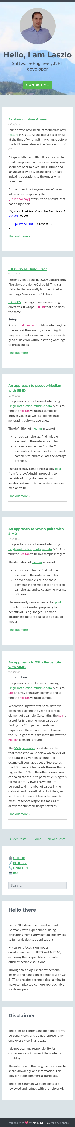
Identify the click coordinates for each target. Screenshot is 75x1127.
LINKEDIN (20, 868)
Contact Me (37, 85)
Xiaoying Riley (41, 1122)
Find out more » (19, 236)
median (37, 428)
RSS (15, 872)
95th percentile (24, 748)
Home (37, 839)
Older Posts (18, 839)
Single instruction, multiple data (30, 406)
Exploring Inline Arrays (27, 119)
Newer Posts (56, 839)
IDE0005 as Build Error (27, 269)
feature (13, 134)
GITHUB (19, 858)
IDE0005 (14, 302)
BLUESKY (20, 863)
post (58, 468)
